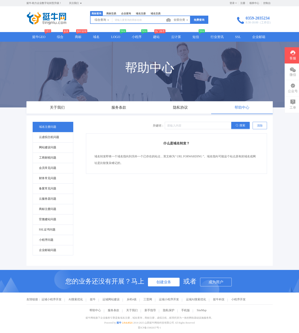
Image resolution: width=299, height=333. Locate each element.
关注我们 (75, 3)
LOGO (115, 37)
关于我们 (132, 310)
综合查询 (102, 20)
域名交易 (155, 13)
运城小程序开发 (51, 299)
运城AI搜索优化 (196, 299)
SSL (238, 37)
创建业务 (163, 282)
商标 (78, 37)
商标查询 (96, 13)
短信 (195, 37)
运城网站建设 (111, 299)
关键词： (158, 125)
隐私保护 (168, 310)
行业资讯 (217, 37)
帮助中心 (95, 310)
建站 (156, 37)
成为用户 (215, 282)
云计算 (176, 37)
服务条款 (113, 310)
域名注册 (141, 13)
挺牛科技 (219, 299)
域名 (96, 37)
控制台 (267, 3)
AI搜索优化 (76, 299)
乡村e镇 (131, 299)
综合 (60, 37)
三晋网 (147, 299)
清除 (260, 125)
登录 (232, 3)
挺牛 (93, 299)
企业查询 (126, 13)
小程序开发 (238, 299)
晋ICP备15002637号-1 (149, 327)
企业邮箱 (258, 37)
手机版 (185, 310)
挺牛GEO (39, 37)
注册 (242, 3)
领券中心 (254, 3)
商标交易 (111, 13)
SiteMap (201, 310)
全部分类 (181, 20)
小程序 (137, 37)
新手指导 (150, 310)
